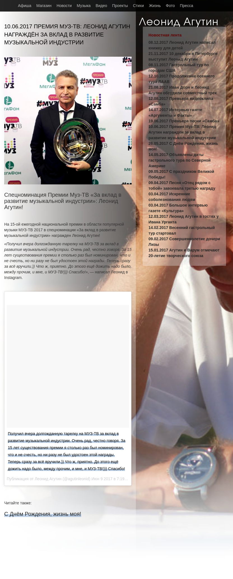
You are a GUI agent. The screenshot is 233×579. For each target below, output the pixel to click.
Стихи (138, 5)
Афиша (24, 5)
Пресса (186, 5)
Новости (64, 5)
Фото (170, 5)
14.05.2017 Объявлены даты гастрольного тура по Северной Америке (179, 160)
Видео (101, 5)
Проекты (120, 5)
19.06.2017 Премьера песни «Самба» (183, 121)
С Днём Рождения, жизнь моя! (42, 514)
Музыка (84, 5)
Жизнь (155, 5)
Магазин (44, 5)
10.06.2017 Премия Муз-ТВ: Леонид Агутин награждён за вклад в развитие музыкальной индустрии (182, 132)
